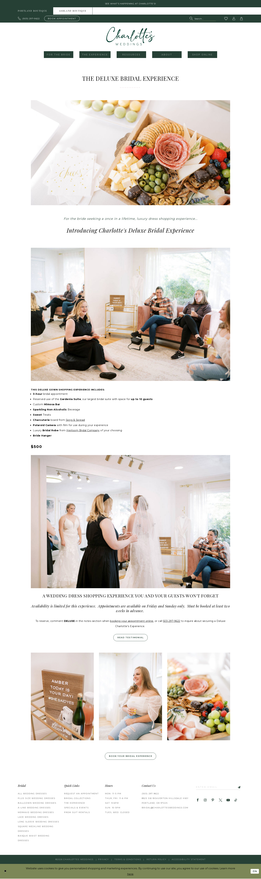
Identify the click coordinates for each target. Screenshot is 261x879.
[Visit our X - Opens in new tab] (220, 801)
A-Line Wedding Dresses (34, 808)
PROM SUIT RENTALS (77, 812)
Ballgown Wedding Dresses (37, 803)
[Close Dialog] (5, 872)
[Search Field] (202, 18)
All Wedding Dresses (32, 794)
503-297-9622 (171, 621)
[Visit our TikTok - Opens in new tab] (235, 801)
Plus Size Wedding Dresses (36, 798)
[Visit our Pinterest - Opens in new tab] (213, 801)
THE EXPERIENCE (74, 803)
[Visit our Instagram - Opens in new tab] (205, 801)
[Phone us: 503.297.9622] (29, 18)
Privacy (103, 860)
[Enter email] (218, 787)
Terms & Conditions (127, 860)
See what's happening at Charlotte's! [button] (130, 3)
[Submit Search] (191, 18)
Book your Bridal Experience (130, 756)
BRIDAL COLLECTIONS (77, 798)
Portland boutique (32, 11)
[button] (234, 18)
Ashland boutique (72, 11)
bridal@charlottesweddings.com (165, 808)
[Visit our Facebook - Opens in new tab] (197, 801)
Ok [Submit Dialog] (255, 871)
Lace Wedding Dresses (33, 817)
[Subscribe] (238, 787)
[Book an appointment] (62, 18)
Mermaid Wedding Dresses (36, 812)
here (130, 874)
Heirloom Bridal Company (83, 430)
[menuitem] (32, 11)
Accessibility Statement (189, 860)
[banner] (130, 36)
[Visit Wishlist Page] (226, 18)
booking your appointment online (131, 621)
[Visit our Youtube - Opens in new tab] (228, 801)
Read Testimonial (131, 637)
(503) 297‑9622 (150, 794)
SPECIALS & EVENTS (76, 808)
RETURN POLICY (156, 860)
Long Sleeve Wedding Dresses (38, 822)
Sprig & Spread (75, 420)
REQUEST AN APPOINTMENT (81, 794)
